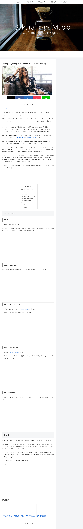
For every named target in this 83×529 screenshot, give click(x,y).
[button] (27, 80)
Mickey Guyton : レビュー (28, 189)
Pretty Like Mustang (28, 198)
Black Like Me (27, 192)
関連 (25, 205)
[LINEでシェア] (46, 97)
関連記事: (26, 207)
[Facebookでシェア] (19, 97)
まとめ (24, 202)
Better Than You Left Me (29, 196)
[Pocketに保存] (37, 97)
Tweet (7, 109)
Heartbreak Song (28, 200)
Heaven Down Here (28, 194)
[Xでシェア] (11, 97)
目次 (26, 186)
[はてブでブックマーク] (28, 97)
